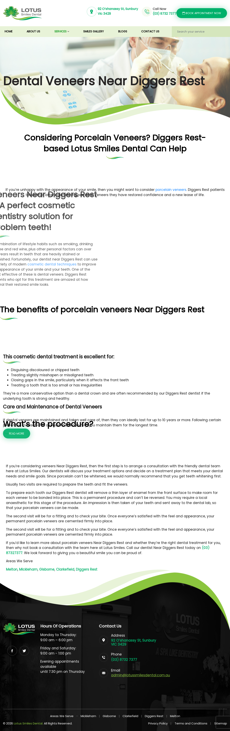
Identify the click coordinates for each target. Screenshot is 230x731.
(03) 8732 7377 (164, 13)
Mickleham (88, 716)
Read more (16, 574)
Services (61, 31)
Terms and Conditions (193, 723)
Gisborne (109, 716)
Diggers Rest (154, 716)
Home (12, 31)
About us (33, 31)
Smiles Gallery (93, 31)
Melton (175, 716)
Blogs (122, 31)
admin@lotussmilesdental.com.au (140, 675)
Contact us (150, 31)
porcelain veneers (171, 330)
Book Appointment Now (201, 13)
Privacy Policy (159, 723)
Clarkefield (130, 716)
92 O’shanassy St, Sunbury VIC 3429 (133, 642)
